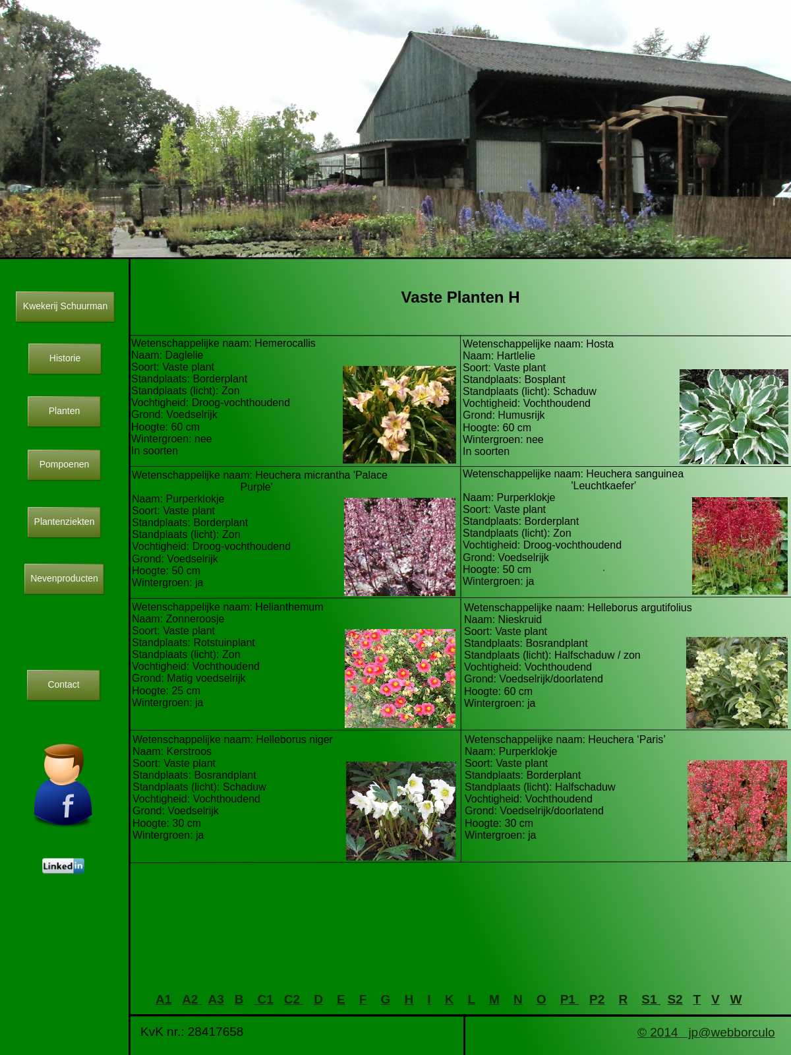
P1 (569, 999)
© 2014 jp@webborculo (706, 1032)
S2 (674, 999)
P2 (596, 999)
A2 (192, 999)
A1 (163, 999)
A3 (216, 999)
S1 (650, 999)
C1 (264, 999)
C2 (294, 999)
